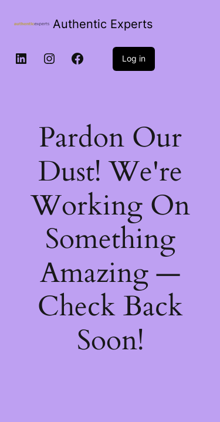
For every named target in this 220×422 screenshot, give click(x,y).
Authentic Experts (103, 24)
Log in (133, 58)
